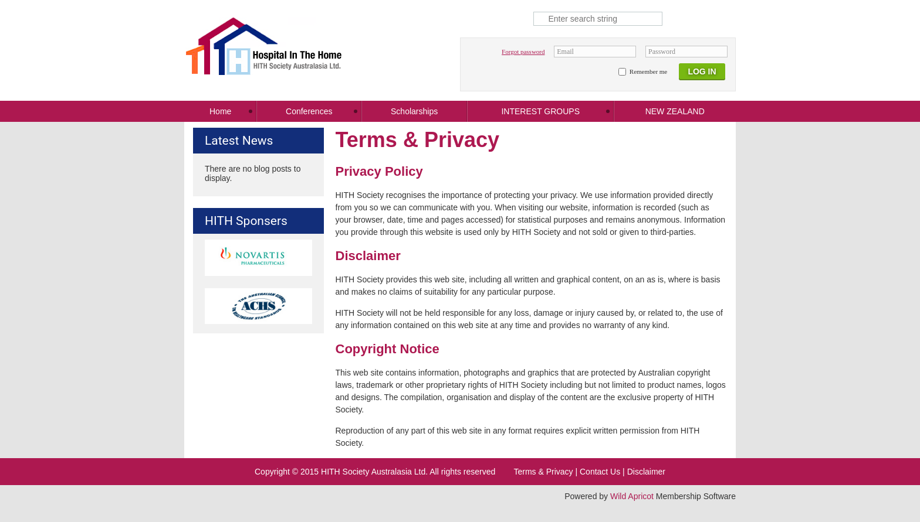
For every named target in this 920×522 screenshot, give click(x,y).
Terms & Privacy (543, 471)
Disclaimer (646, 471)
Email (565, 51)
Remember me (648, 71)
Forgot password (523, 51)
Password (661, 51)
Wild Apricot (632, 496)
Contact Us (600, 471)
